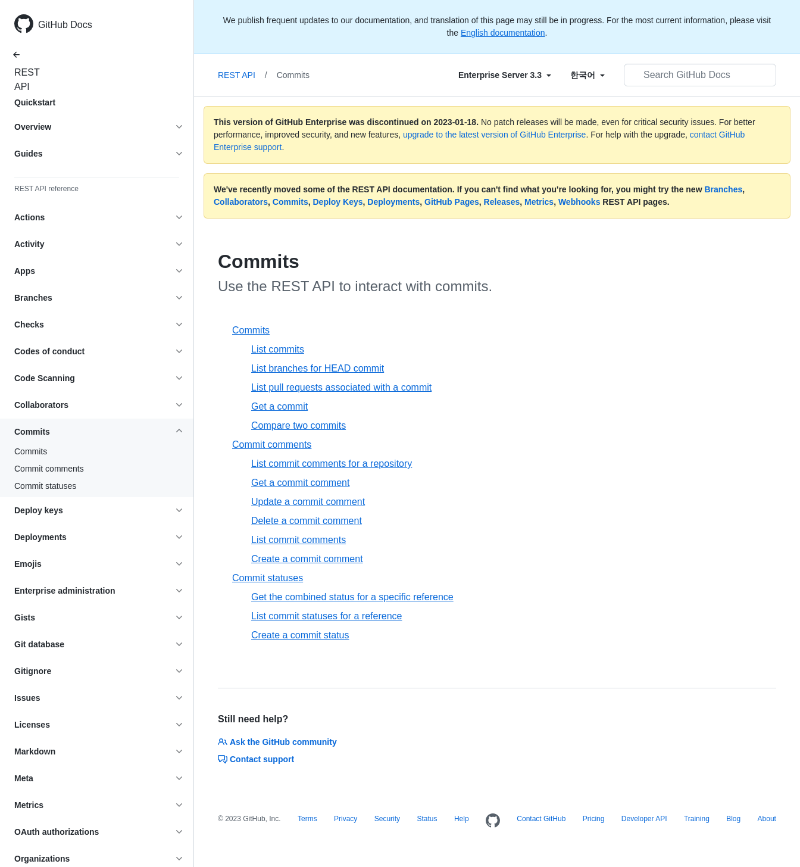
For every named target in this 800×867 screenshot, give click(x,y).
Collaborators (241, 202)
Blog (733, 819)
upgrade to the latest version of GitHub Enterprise (494, 134)
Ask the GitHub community (277, 742)
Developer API (644, 819)
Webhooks (579, 202)
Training (697, 819)
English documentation (503, 33)
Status (427, 819)
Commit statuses (45, 486)
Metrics (539, 202)
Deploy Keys (337, 202)
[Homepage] (493, 821)
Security (387, 819)
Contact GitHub (541, 819)
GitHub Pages (451, 202)
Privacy (345, 819)
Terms (307, 819)
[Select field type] (505, 75)
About (767, 819)
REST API (23, 79)
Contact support (256, 759)
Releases (502, 202)
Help (461, 819)
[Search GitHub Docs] (700, 75)
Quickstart (34, 102)
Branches (723, 189)
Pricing (594, 819)
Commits (30, 451)
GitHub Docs (65, 25)
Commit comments (49, 468)
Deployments (393, 202)
